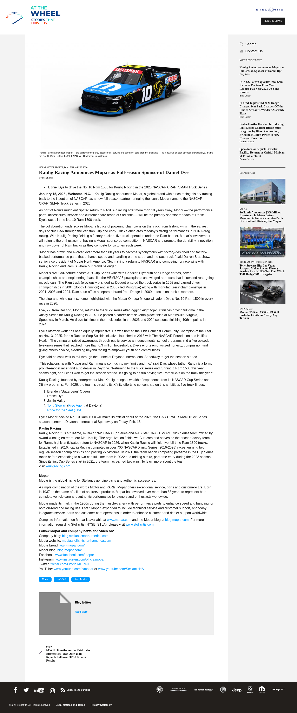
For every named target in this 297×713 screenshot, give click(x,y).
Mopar (243, 209)
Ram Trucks (80, 579)
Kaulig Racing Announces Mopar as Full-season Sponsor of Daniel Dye (262, 69)
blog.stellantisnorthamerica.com (85, 536)
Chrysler (178, 689)
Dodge (243, 262)
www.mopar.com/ (72, 545)
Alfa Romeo (159, 689)
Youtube (39, 689)
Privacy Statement (101, 704)
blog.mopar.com (177, 519)
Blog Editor (245, 74)
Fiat (223, 689)
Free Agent (76, 405)
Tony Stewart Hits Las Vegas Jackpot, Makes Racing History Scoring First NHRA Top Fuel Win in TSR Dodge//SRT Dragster (262, 270)
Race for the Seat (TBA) (64, 410)
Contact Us (254, 51)
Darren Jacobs (247, 141)
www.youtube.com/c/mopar (73, 569)
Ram (250, 309)
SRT (278, 689)
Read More (81, 611)
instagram (52, 689)
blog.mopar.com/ (69, 550)
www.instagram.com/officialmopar (80, 559)
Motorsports (264, 262)
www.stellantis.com (140, 524)
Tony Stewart (56, 405)
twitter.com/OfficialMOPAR (70, 564)
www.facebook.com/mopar (74, 555)
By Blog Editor (46, 177)
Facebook (15, 689)
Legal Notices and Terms (70, 704)
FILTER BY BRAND (273, 21)
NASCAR (61, 579)
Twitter (26, 689)
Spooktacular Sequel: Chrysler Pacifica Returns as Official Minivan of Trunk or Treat (262, 153)
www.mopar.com (119, 519)
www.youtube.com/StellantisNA (121, 569)
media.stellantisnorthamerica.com (86, 540)
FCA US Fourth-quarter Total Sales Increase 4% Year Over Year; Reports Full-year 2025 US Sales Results (262, 87)
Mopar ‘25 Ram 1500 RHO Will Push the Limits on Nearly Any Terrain (259, 315)
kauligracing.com (58, 466)
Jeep (237, 689)
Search (251, 44)
